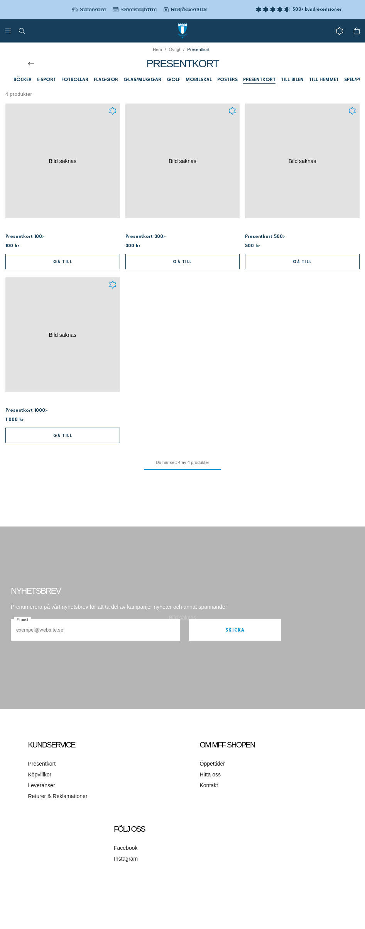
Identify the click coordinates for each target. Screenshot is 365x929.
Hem (157, 49)
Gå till (63, 261)
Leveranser (41, 785)
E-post (22, 619)
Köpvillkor (40, 774)
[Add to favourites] (112, 110)
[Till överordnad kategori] (31, 63)
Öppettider (212, 764)
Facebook (125, 848)
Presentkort (42, 764)
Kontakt (209, 785)
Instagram (126, 859)
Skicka (235, 630)
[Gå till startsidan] (182, 31)
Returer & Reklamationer (58, 796)
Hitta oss (210, 774)
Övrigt (175, 49)
